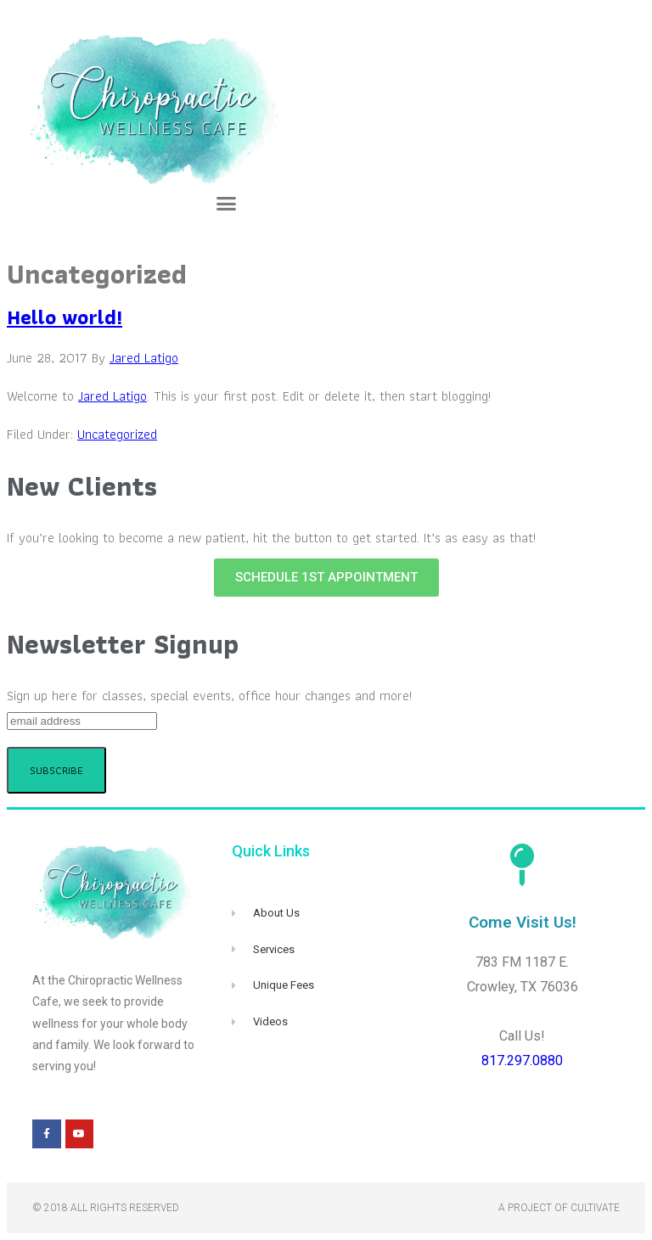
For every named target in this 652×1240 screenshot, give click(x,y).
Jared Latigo (112, 396)
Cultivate (595, 1208)
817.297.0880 (522, 1060)
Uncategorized (117, 434)
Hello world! (64, 317)
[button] (227, 204)
